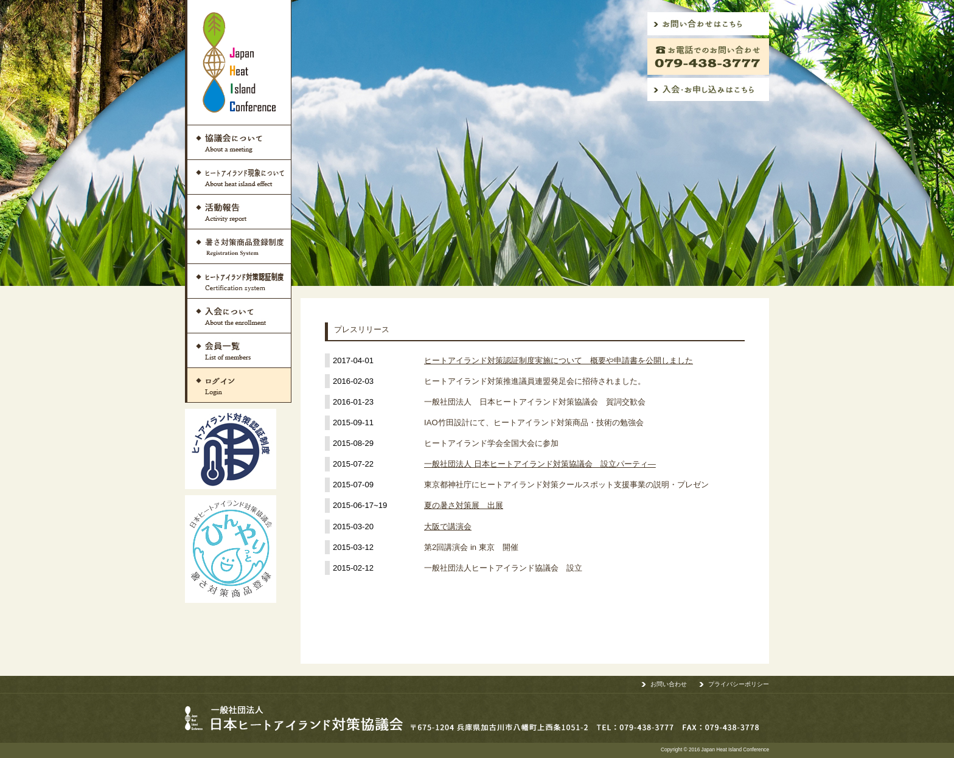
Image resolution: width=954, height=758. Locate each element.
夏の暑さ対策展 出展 (463, 505)
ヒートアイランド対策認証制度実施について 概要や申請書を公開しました (558, 360)
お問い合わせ (668, 684)
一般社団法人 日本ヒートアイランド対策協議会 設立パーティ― (540, 463)
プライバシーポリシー (738, 684)
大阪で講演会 (448, 526)
